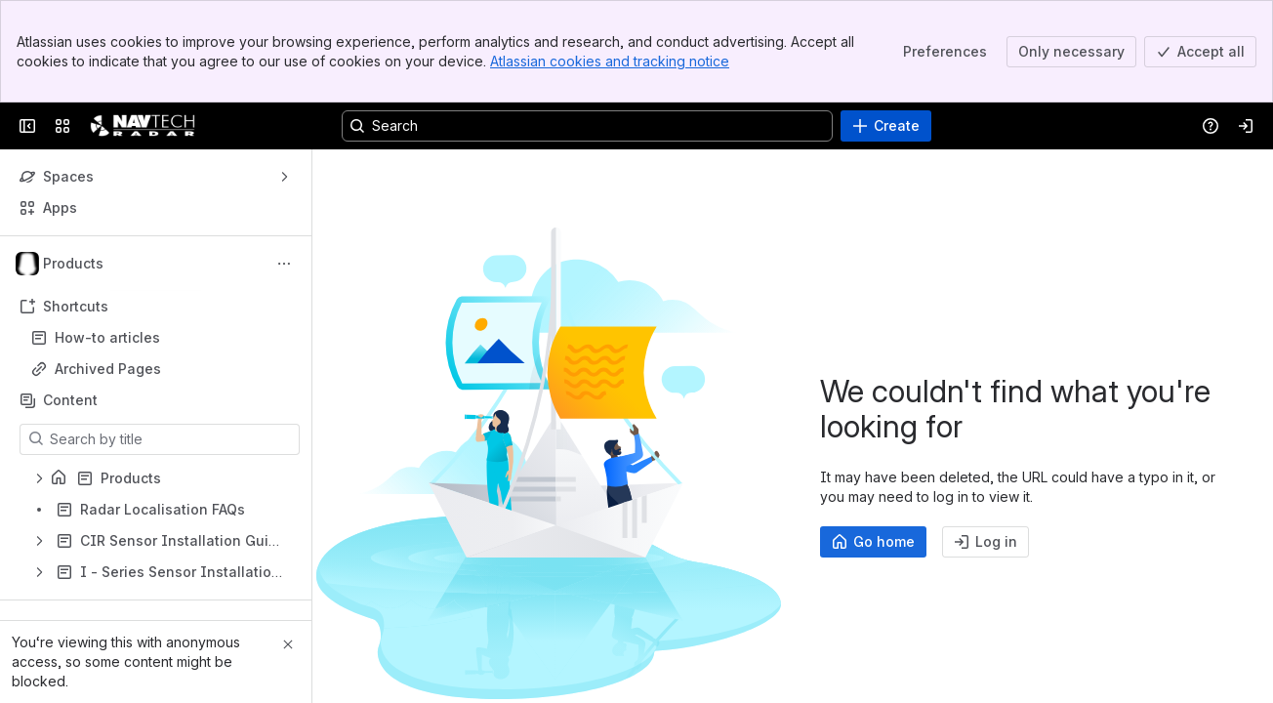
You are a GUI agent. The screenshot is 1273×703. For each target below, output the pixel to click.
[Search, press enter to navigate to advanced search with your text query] (587, 126)
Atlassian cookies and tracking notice (609, 61)
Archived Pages (108, 368)
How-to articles (107, 337)
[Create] (886, 126)
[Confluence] (142, 126)
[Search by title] (171, 439)
